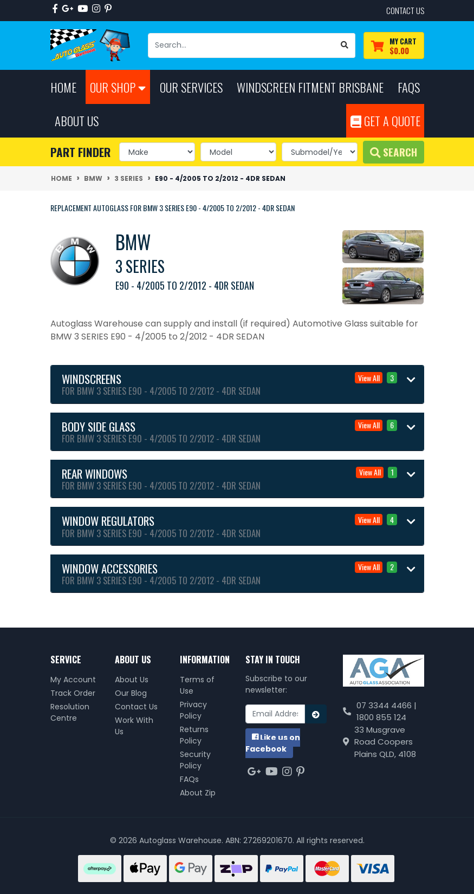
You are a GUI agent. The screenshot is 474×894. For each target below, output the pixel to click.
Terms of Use (197, 685)
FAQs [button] (409, 87)
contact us (405, 10)
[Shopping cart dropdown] (394, 46)
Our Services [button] (191, 87)
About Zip (198, 792)
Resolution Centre (69, 712)
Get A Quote (385, 120)
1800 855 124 (381, 717)
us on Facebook (272, 743)
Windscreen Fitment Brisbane (310, 87)
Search (393, 152)
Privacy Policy (193, 710)
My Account (73, 679)
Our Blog (131, 693)
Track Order (72, 693)
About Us (131, 679)
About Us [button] (77, 120)
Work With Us (134, 726)
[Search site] (344, 45)
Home (63, 87)
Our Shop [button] (118, 87)
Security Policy (195, 760)
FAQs (189, 779)
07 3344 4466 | (386, 705)
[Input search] (241, 45)
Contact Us (136, 706)
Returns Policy (194, 735)
